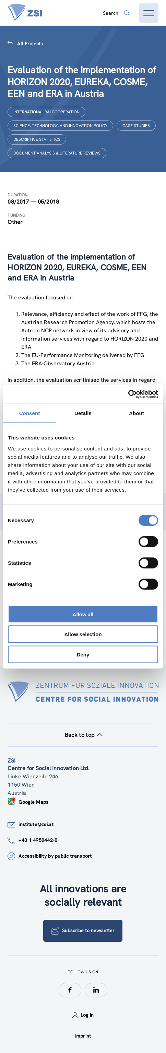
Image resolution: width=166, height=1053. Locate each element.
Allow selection (83, 634)
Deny (83, 654)
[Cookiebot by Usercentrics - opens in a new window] (128, 394)
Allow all (83, 614)
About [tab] (136, 413)
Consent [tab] (29, 413)
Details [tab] (83, 413)
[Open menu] (148, 13)
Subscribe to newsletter (83, 931)
